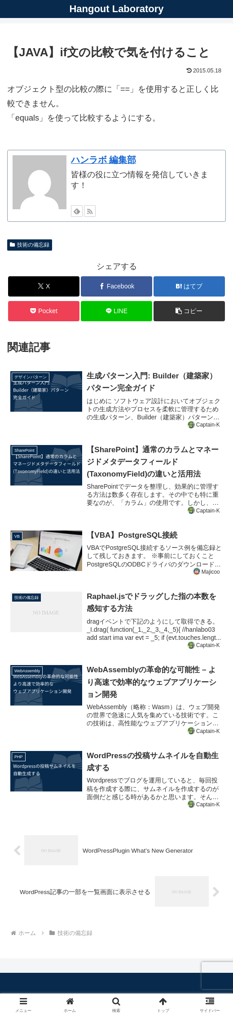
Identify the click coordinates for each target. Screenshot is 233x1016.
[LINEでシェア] (116, 311)
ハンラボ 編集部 (103, 160)
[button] (189, 311)
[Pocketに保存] (43, 311)
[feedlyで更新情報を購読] (77, 211)
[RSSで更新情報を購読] (90, 211)
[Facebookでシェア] (116, 286)
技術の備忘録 (29, 245)
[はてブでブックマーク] (189, 286)
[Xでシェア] (43, 286)
